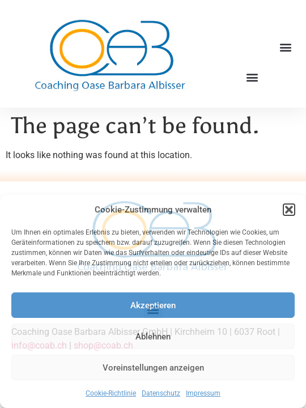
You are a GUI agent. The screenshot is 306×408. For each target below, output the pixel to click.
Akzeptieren (153, 305)
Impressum (203, 393)
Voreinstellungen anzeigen (153, 368)
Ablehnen (153, 337)
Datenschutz (161, 393)
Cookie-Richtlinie (111, 393)
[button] (289, 209)
